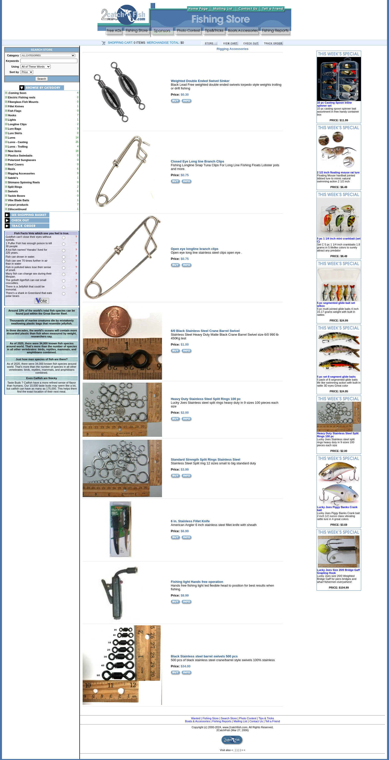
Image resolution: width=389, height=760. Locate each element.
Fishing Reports (221, 721)
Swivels (11, 191)
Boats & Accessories (197, 721)
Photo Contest (248, 718)
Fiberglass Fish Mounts (21, 101)
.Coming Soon (16, 92)
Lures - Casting (16, 142)
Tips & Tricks (266, 718)
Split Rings (13, 186)
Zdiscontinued (16, 209)
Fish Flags (13, 110)
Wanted (195, 718)
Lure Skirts (13, 133)
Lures (10, 137)
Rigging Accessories (20, 173)
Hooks (10, 115)
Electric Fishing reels (20, 97)
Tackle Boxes (15, 195)
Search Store (229, 718)
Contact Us (256, 721)
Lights (10, 119)
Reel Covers (14, 164)
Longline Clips (16, 124)
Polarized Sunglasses (20, 160)
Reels (10, 168)
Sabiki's (11, 177)
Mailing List (240, 721)
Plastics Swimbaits (18, 155)
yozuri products (17, 204)
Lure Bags (13, 128)
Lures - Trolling (16, 146)
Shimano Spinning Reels (22, 182)
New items (13, 151)
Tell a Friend (272, 721)
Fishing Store (211, 718)
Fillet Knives (14, 106)
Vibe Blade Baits (17, 200)
